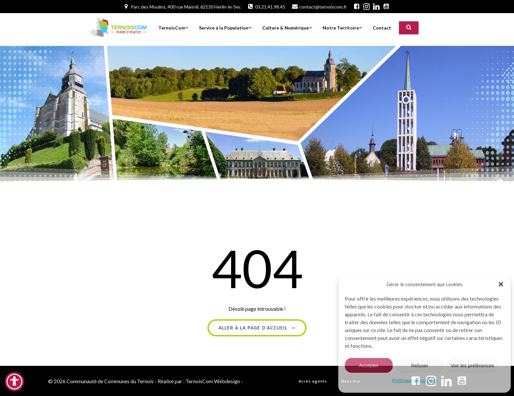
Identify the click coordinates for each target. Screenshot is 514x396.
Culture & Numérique (287, 28)
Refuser (419, 365)
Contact (382, 28)
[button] (501, 284)
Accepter (368, 365)
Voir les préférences (472, 365)
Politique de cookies (415, 380)
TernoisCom (173, 28)
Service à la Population (225, 28)
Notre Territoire (342, 28)
